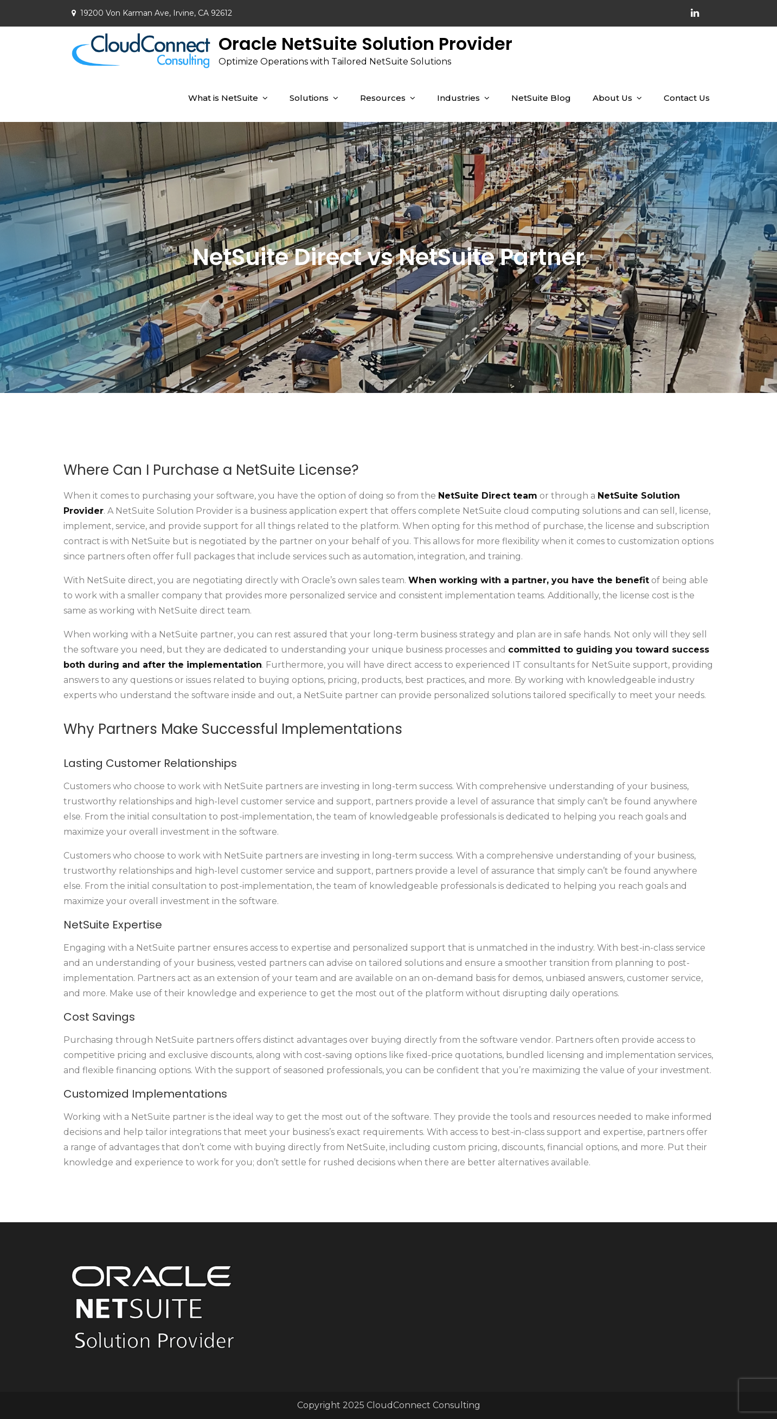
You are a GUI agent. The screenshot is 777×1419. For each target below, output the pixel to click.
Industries (458, 98)
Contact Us (687, 98)
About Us (612, 98)
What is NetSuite (223, 98)
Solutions (309, 98)
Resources (383, 98)
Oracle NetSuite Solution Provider (365, 43)
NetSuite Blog (541, 98)
